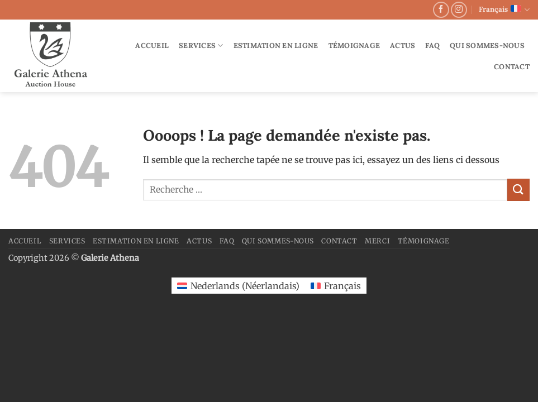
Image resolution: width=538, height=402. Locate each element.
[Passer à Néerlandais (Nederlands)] (238, 285)
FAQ (432, 45)
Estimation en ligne (276, 45)
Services (201, 45)
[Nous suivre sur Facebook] (441, 10)
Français (504, 9)
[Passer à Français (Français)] (335, 285)
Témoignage (354, 45)
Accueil (152, 45)
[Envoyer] (518, 189)
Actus (402, 45)
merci (377, 241)
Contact (512, 66)
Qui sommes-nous (487, 45)
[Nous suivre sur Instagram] (459, 10)
